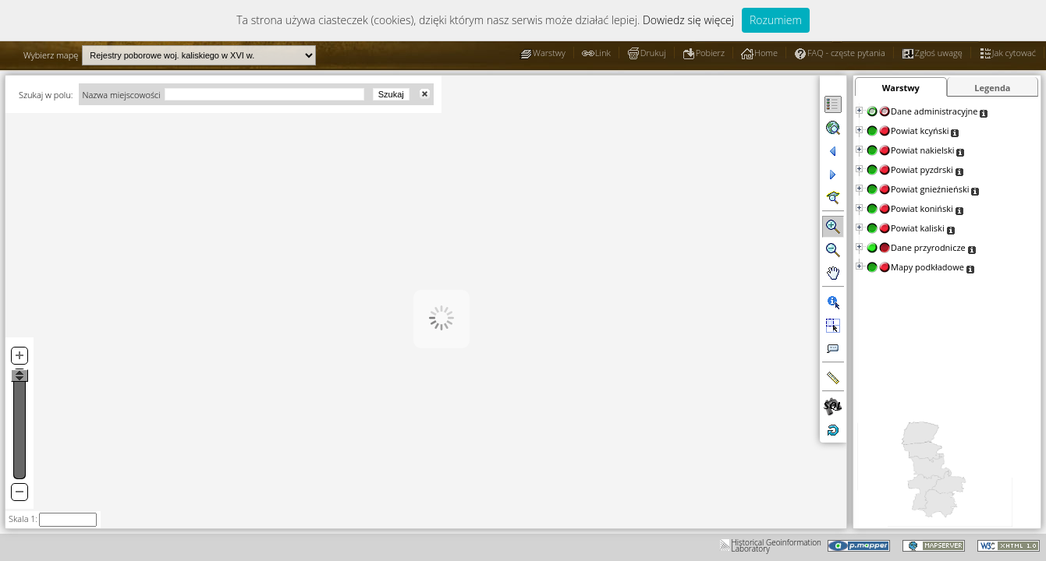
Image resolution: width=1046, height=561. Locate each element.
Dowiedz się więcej (688, 19)
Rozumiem (776, 19)
